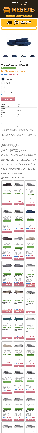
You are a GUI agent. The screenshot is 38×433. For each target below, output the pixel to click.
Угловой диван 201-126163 (30, 411)
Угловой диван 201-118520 (6, 384)
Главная (3, 31)
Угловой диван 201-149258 (18, 330)
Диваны (9, 31)
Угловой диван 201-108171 (6, 223)
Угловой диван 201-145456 (18, 303)
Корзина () (10, 15)
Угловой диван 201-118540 (18, 411)
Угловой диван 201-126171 (30, 277)
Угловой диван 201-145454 (6, 303)
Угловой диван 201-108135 (30, 222)
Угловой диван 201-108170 (6, 249)
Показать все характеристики (9, 123)
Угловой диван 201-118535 (18, 383)
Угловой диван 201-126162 (30, 197)
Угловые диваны (26, 31)
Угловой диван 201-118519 (30, 358)
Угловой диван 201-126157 (6, 357)
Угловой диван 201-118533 (18, 196)
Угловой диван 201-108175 (18, 250)
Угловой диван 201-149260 (6, 330)
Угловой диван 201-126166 (18, 276)
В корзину (8, 99)
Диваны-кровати (16, 31)
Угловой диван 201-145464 (30, 331)
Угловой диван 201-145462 (18, 358)
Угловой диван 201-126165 (6, 276)
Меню (18, 15)
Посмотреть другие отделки (8, 94)
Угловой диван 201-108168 (6, 196)
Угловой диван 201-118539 (6, 411)
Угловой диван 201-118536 (30, 383)
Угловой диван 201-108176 (30, 304)
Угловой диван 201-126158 (30, 249)
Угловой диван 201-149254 (18, 222)
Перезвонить (27, 15)
